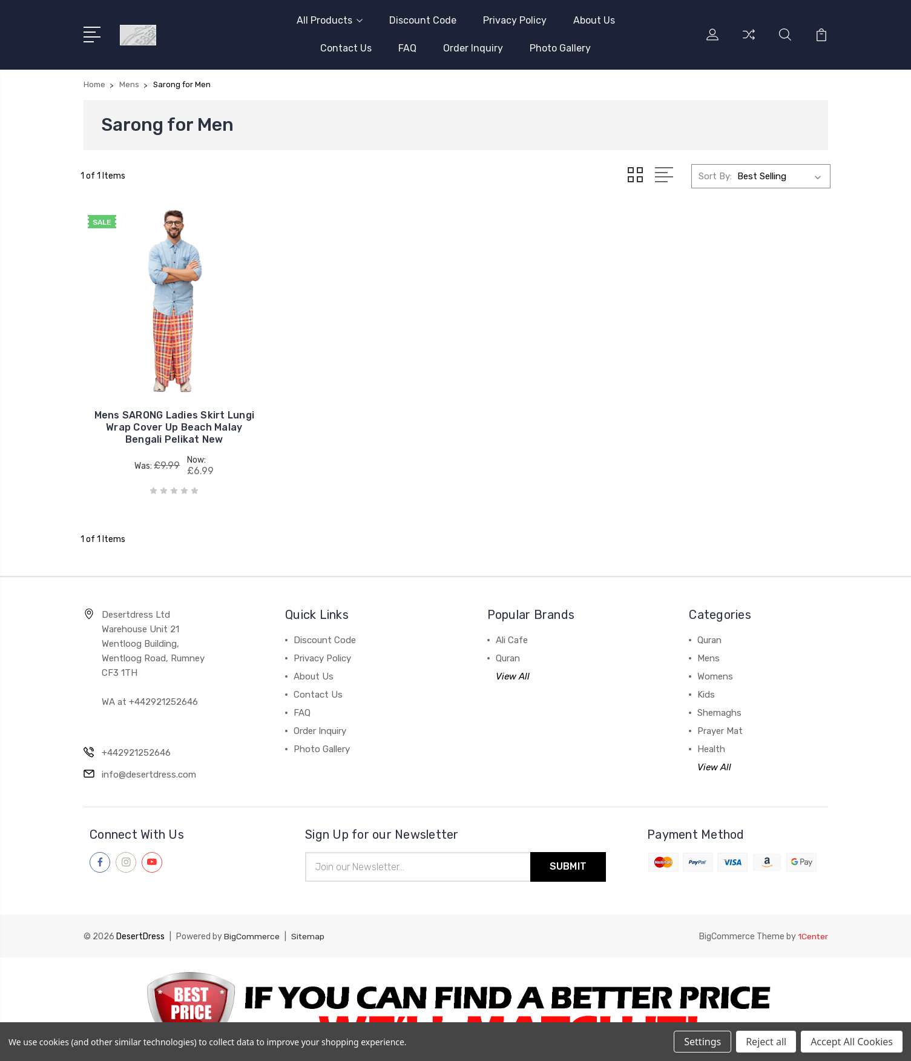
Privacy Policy (515, 20)
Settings (702, 1041)
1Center (812, 922)
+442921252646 (136, 738)
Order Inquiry (473, 48)
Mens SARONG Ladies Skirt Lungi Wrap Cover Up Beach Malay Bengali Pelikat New (167, 413)
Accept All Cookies (852, 1041)
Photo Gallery (560, 48)
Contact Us (346, 48)
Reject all (766, 1041)
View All (513, 661)
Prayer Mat (720, 716)
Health (711, 734)
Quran (508, 643)
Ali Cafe (512, 625)
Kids (706, 680)
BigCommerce (252, 922)
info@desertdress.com (149, 760)
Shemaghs (719, 698)
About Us (594, 20)
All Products (330, 20)
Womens (715, 661)
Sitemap (308, 922)
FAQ (407, 48)
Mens (708, 643)
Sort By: (715, 175)
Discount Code (422, 20)
